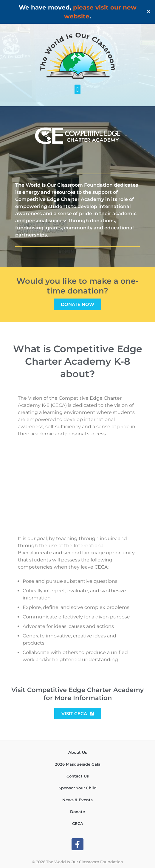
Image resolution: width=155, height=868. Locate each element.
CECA (77, 823)
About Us (77, 752)
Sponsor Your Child (78, 788)
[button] (77, 89)
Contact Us (77, 776)
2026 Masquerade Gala (77, 764)
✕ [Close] (149, 12)
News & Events (77, 799)
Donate (77, 811)
